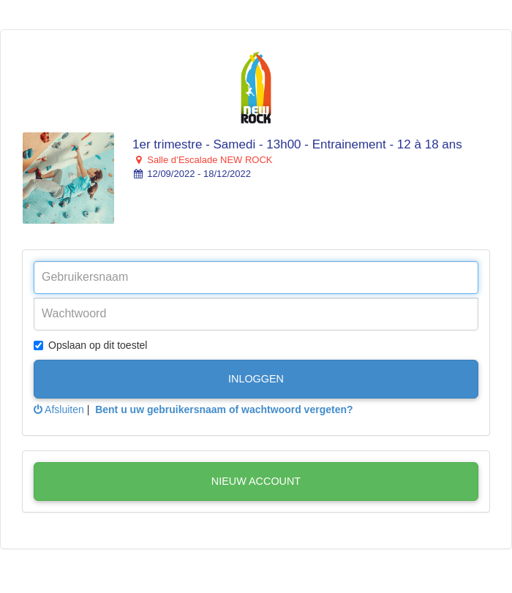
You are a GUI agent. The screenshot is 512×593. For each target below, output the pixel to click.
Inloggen (256, 379)
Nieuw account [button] (256, 481)
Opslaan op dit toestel (90, 345)
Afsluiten (59, 409)
